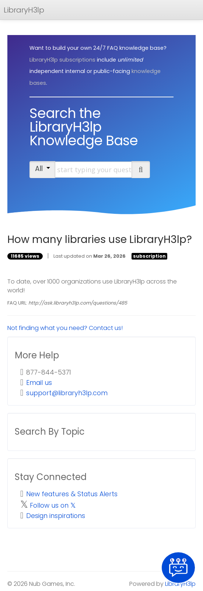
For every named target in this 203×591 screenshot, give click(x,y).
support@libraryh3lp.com (67, 393)
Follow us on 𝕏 (53, 505)
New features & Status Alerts (72, 494)
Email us (39, 382)
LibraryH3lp (24, 10)
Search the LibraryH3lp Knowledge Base (83, 127)
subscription (149, 256)
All (42, 169)
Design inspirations (55, 515)
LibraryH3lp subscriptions (62, 59)
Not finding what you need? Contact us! (65, 328)
